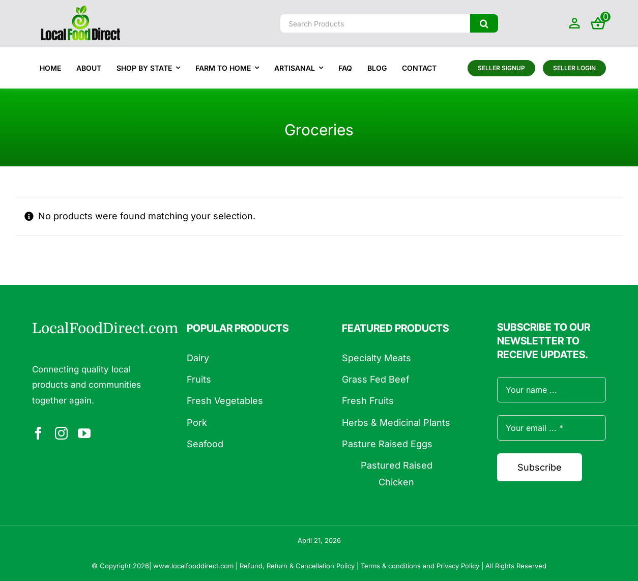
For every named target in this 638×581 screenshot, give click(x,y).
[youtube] (84, 433)
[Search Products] (375, 23)
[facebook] (38, 433)
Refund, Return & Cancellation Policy (297, 566)
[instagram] (61, 433)
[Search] (484, 23)
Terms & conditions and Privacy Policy (420, 566)
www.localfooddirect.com (193, 566)
